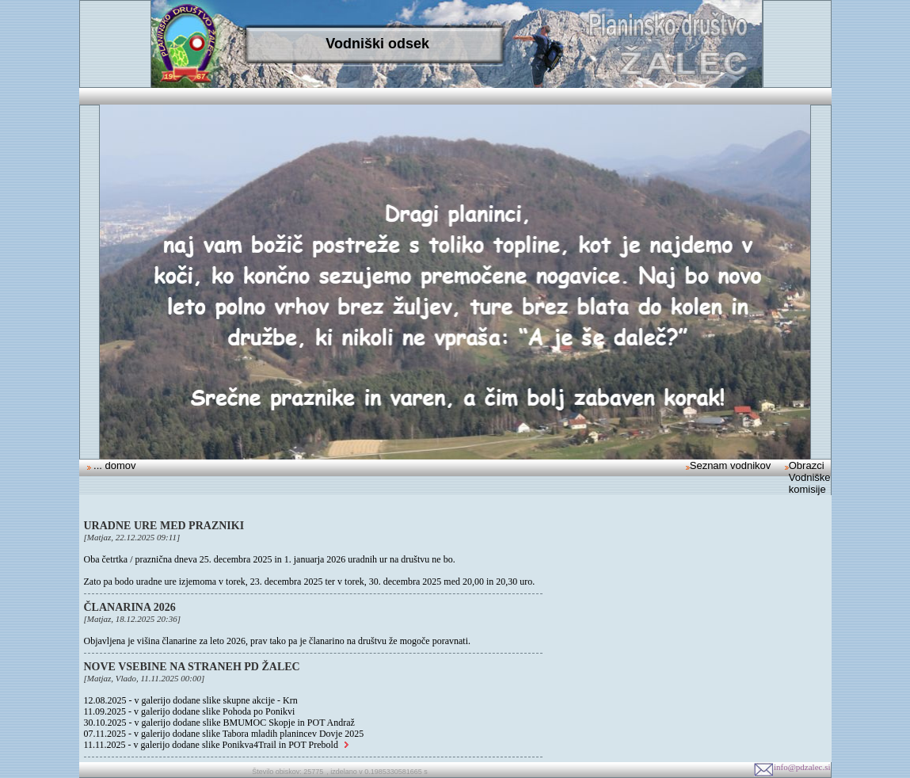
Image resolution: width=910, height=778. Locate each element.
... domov (113, 465)
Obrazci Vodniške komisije (810, 477)
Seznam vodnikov (730, 465)
